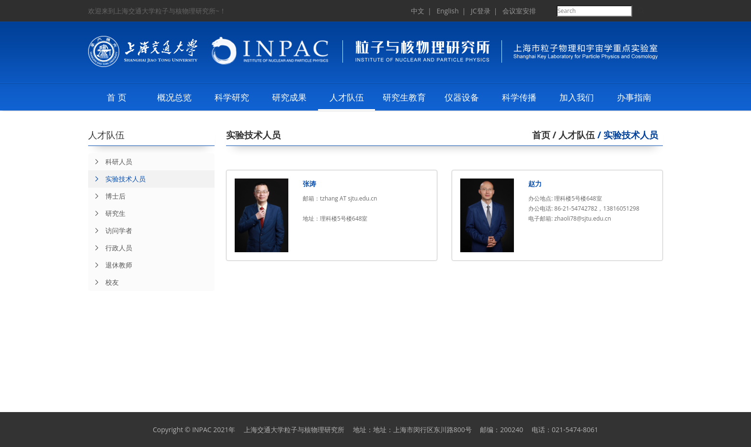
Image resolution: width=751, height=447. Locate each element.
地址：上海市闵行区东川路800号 (422, 429)
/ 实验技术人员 (626, 135)
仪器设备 (461, 97)
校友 (103, 282)
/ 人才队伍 (572, 135)
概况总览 (174, 97)
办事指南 (634, 97)
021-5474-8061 (575, 429)
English (447, 10)
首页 (541, 135)
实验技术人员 (117, 179)
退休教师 (110, 265)
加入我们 (576, 97)
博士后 (106, 196)
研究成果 (289, 97)
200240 (511, 429)
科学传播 (519, 97)
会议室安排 (519, 10)
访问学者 (110, 230)
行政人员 (110, 248)
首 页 (116, 97)
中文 (417, 10)
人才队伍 (347, 97)
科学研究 (232, 97)
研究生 (106, 213)
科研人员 (110, 161)
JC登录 (480, 10)
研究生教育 (404, 97)
